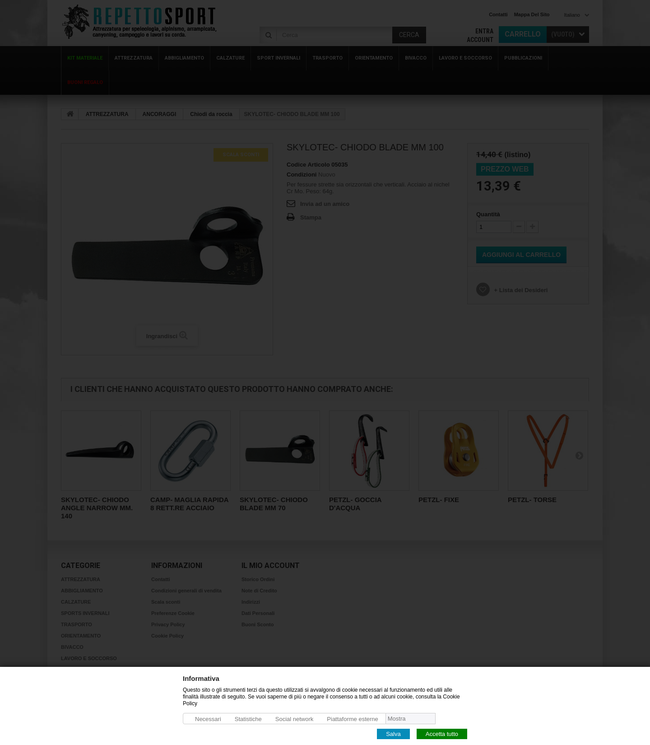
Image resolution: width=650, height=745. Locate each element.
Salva (393, 733)
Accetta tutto (442, 733)
